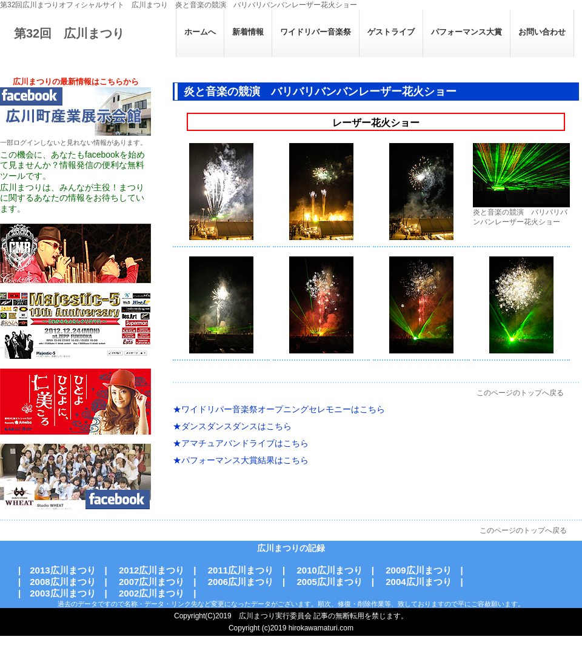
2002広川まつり (151, 593)
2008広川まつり (62, 581)
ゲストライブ (391, 31)
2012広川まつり (151, 570)
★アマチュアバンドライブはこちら (241, 443)
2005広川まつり (329, 581)
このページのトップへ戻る (520, 393)
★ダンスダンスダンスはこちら (232, 426)
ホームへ (200, 31)
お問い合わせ (542, 31)
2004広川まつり (418, 581)
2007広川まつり (151, 581)
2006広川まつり (240, 581)
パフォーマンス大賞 (466, 31)
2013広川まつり (62, 570)
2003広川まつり (62, 593)
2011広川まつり (240, 570)
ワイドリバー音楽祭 (315, 31)
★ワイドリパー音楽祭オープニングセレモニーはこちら (279, 409)
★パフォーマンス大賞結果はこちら (241, 460)
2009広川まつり (418, 570)
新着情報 (248, 31)
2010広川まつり (329, 570)
